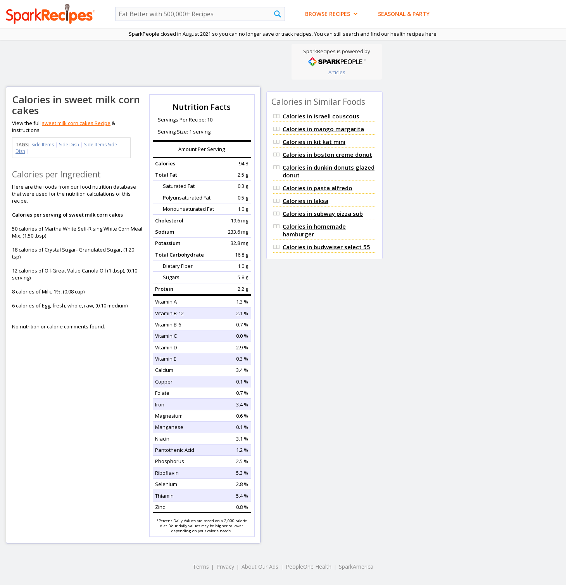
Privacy (225, 566)
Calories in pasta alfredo (317, 188)
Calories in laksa (305, 201)
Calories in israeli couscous (321, 116)
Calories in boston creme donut (327, 154)
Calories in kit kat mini (314, 142)
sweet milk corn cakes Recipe (76, 123)
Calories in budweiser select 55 (326, 247)
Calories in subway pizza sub (323, 213)
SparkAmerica (356, 566)
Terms (201, 566)
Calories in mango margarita (323, 129)
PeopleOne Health (308, 566)
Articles (336, 72)
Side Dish (69, 144)
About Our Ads (260, 566)
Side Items (42, 144)
